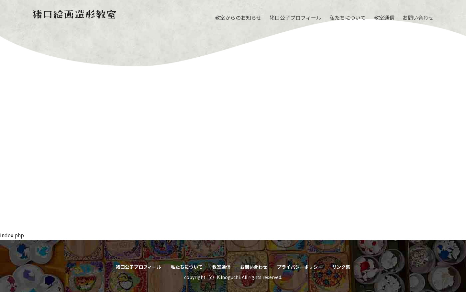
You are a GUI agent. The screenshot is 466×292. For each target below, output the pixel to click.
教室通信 (384, 17)
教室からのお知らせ (238, 17)
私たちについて (347, 17)
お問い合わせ (418, 17)
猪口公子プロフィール (295, 17)
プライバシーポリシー (299, 267)
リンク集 (341, 267)
